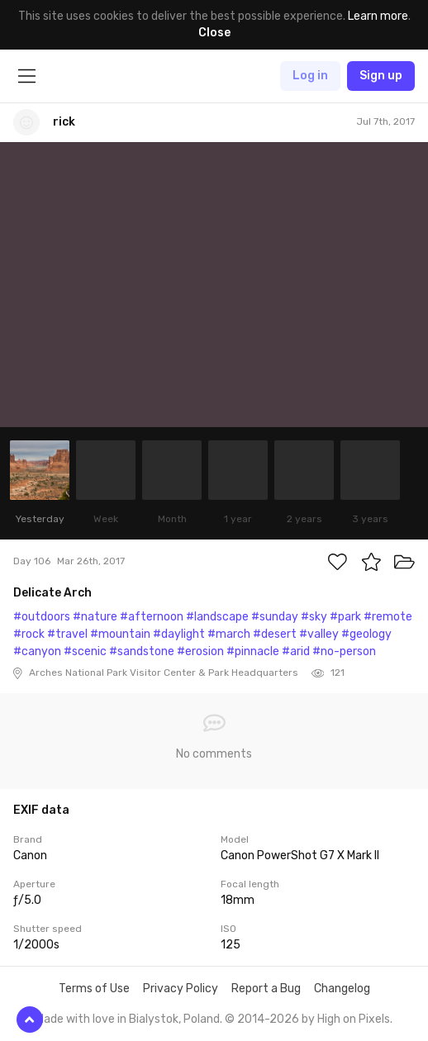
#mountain (120, 634)
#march (228, 634)
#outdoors (41, 617)
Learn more (378, 16)
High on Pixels (353, 1019)
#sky (314, 617)
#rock (29, 634)
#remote (388, 617)
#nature (95, 617)
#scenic (85, 651)
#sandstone (141, 651)
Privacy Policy (180, 989)
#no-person (344, 651)
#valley (319, 634)
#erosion (200, 651)
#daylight (179, 634)
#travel (67, 634)
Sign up (380, 76)
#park (345, 617)
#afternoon (151, 617)
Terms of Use (94, 989)
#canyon (37, 651)
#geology (366, 634)
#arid (296, 651)
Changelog (342, 989)
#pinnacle (252, 651)
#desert (275, 634)
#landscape (217, 617)
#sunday (274, 617)
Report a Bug (266, 989)
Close (214, 33)
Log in (310, 76)
